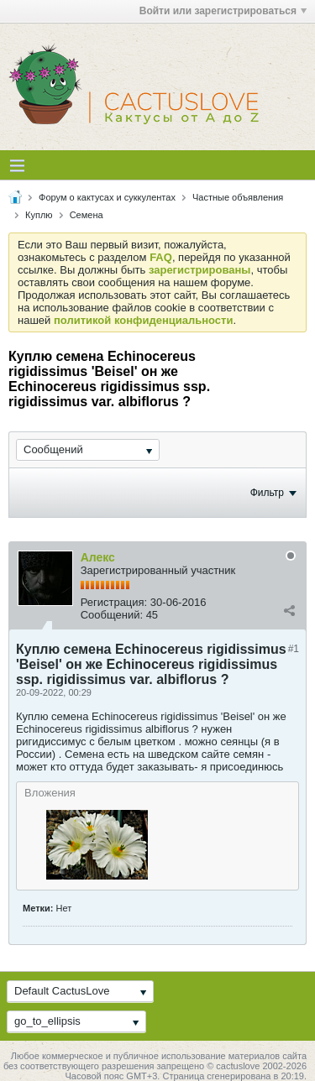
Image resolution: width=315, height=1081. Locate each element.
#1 (293, 649)
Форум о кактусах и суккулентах (107, 197)
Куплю (39, 215)
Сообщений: (112, 614)
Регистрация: (114, 602)
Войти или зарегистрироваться (223, 11)
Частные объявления (237, 197)
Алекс (98, 557)
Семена (86, 215)
